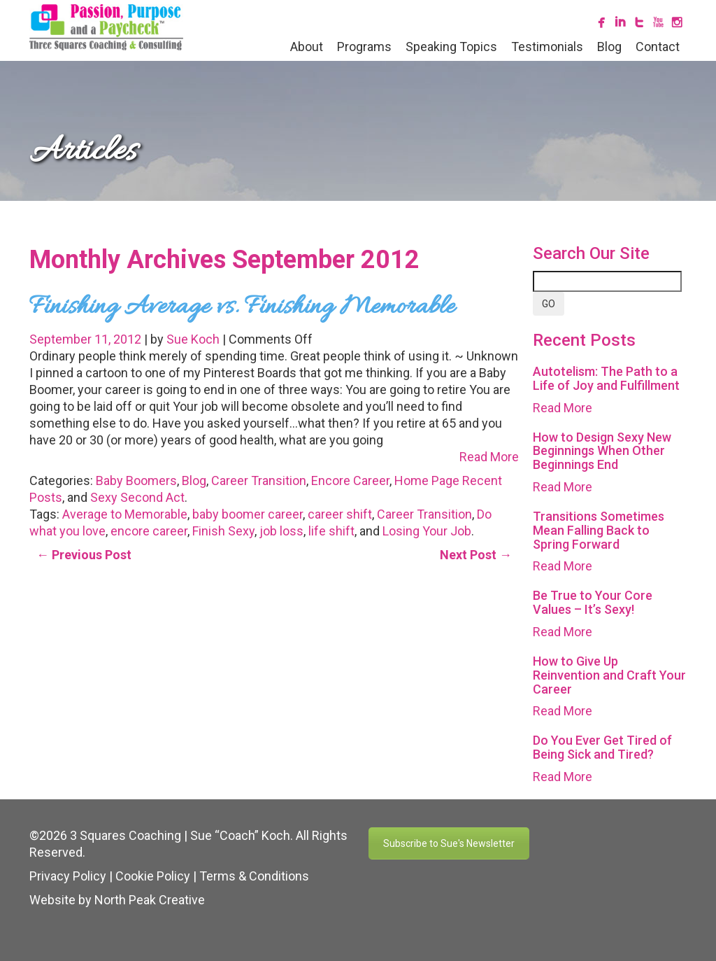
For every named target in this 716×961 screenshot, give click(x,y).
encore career (148, 531)
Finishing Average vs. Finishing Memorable (241, 307)
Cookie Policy (152, 876)
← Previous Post (83, 554)
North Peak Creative (149, 899)
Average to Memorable (124, 514)
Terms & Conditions (254, 876)
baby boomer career (247, 514)
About (306, 46)
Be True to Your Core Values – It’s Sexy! (592, 602)
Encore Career (350, 480)
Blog (609, 46)
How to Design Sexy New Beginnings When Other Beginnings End (602, 451)
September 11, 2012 (86, 339)
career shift (340, 514)
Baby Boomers (136, 480)
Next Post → (476, 554)
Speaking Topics (451, 46)
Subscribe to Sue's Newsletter (449, 843)
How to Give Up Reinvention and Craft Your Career (609, 675)
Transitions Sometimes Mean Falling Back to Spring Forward (598, 530)
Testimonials (547, 46)
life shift (331, 531)
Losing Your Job (426, 531)
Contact (658, 46)
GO (548, 303)
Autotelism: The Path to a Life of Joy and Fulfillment (606, 378)
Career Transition (258, 480)
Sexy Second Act (137, 497)
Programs (364, 46)
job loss (281, 531)
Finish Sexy (223, 531)
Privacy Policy (67, 876)
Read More (489, 456)
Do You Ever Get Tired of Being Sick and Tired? (602, 747)
